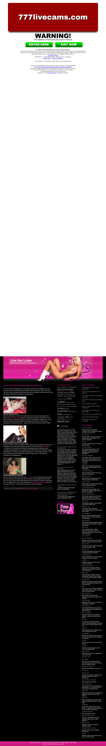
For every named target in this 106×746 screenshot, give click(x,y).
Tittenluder (85, 704)
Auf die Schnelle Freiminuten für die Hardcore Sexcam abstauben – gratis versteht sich (67, 494)
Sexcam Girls (85, 651)
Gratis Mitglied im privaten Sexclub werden (66, 485)
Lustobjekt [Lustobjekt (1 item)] (67, 402)
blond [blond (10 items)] (60, 389)
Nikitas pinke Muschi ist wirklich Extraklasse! (90, 388)
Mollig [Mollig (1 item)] (72, 402)
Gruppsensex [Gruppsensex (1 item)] (65, 396)
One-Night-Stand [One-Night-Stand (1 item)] (69, 406)
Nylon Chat (85, 572)
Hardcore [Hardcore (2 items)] (72, 396)
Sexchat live (85, 670)
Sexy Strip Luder (86, 684)
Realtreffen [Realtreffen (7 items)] (63, 411)
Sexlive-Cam (85, 673)
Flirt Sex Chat (86, 481)
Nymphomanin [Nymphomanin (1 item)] (60, 406)
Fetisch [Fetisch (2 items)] (59, 396)
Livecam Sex (85, 543)
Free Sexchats (63, 426)
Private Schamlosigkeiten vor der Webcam (91, 392)
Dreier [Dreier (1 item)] (74, 394)
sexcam (84, 646)
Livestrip (84, 560)
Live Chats (85, 527)
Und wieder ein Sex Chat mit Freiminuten (65, 468)
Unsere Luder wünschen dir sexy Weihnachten (91, 407)
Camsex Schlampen (87, 455)
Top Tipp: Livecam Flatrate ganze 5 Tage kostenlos (67, 447)
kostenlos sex (86, 506)
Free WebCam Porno (88, 487)
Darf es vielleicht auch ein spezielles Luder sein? (22, 385)
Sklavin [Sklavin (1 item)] (64, 414)
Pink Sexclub (85, 579)
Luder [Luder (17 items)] (61, 401)
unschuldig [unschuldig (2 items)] (60, 419)
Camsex (84, 441)
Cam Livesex (85, 434)
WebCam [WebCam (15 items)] (63, 421)
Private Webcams (87, 612)
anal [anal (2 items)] (63, 387)
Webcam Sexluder (25, 488)
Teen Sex (84, 697)
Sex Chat (84, 628)
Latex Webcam (86, 513)
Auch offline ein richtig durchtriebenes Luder (92, 400)
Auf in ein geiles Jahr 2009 (89, 403)
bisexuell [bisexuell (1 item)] (68, 387)
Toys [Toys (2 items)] (71, 417)
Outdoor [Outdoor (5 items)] (61, 408)
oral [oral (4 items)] (74, 406)
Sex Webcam (85, 633)
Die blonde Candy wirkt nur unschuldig (89, 420)
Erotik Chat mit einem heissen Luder (92, 414)
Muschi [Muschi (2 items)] (59, 404)
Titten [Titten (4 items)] (67, 417)
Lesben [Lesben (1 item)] (64, 399)
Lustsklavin (29, 477)
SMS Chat (85, 691)
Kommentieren (35, 488)
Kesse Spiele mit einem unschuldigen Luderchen (92, 396)
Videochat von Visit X (88, 715)
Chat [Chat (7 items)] (59, 392)
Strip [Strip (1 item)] (70, 414)
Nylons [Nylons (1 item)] (73, 404)
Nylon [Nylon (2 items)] (69, 404)
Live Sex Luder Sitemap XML (50, 742)
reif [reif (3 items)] (70, 411)
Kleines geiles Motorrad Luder (90, 417)
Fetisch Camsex (86, 476)
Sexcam (84, 640)
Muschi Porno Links (87, 565)
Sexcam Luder (86, 657)
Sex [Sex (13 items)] (59, 414)
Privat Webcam (86, 605)
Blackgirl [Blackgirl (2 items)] (73, 387)
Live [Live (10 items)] (69, 398)
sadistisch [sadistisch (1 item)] (74, 411)
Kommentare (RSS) (58, 744)
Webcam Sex (85, 722)
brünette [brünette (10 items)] (68, 389)
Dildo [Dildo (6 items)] (72, 392)
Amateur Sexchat (87, 428)
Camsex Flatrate (86, 447)
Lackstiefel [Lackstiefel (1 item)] (59, 399)
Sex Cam (84, 619)
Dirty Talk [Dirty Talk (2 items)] (60, 394)
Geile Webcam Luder (88, 494)
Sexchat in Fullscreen (88, 666)
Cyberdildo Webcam (87, 471)
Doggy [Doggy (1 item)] (65, 394)
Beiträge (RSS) (46, 744)
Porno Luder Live (86, 593)
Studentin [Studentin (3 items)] (60, 417)
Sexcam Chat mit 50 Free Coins (66, 429)
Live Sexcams (86, 535)
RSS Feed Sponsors (35, 742)
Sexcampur (85, 659)
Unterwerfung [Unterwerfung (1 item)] (68, 419)
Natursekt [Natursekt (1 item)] (64, 404)
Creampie (84, 464)
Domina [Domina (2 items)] (69, 394)
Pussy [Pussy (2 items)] (67, 409)
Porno (83, 586)
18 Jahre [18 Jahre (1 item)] (59, 387)
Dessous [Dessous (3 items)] (66, 392)
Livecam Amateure (87, 538)
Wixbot (84, 733)
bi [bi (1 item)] (65, 387)
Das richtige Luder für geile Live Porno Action (90, 411)
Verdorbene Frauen (87, 711)
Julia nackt (85, 501)
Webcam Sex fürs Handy (89, 728)
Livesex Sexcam (86, 554)
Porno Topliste (86, 600)
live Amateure (86, 520)
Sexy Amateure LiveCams (89, 680)
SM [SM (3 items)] (67, 414)
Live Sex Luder (21, 360)
